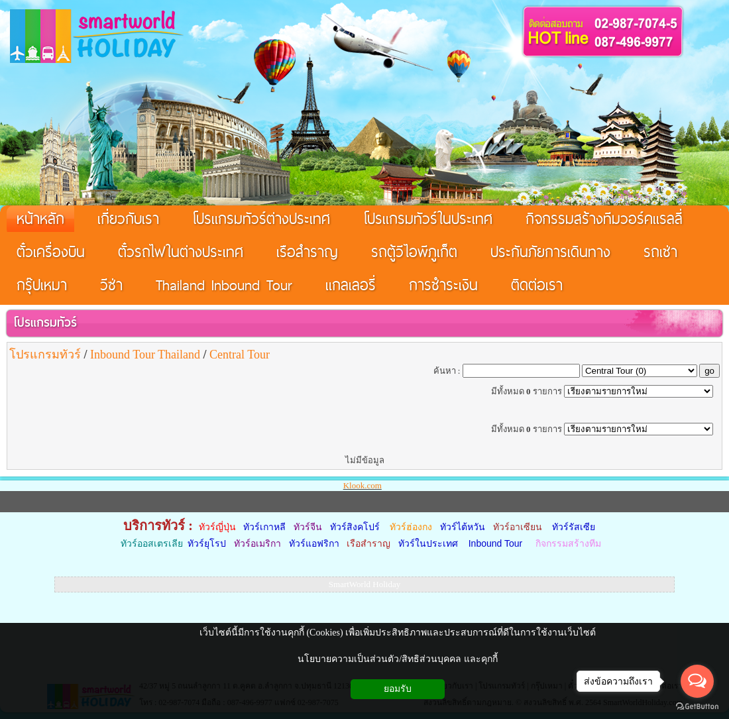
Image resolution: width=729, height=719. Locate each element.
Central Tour (239, 354)
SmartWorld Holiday (364, 584)
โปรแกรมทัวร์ (45, 322)
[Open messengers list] (697, 681)
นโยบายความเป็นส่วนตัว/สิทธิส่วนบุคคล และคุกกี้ (397, 659)
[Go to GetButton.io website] (697, 706)
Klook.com (362, 485)
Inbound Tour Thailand (145, 354)
